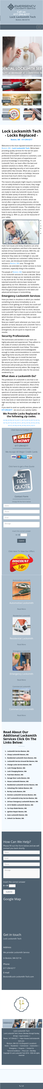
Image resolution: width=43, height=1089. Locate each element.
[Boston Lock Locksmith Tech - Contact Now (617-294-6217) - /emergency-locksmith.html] (12, 114)
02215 (33, 425)
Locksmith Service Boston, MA (18, 751)
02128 (15, 425)
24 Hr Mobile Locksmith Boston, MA (20, 805)
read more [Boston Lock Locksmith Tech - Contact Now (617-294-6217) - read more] (6, 86)
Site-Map (33, 1051)
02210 (28, 425)
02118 (5, 423)
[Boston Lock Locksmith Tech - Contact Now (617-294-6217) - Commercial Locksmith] (21, 710)
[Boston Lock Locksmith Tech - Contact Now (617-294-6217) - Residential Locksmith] (21, 639)
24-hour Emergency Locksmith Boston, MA (22, 802)
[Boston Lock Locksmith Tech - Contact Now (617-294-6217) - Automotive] (7, 83)
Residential (14, 1046)
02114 (28, 420)
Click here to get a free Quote (21, 466)
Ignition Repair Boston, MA (17, 812)
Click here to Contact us (21, 430)
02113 (24, 420)
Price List (25, 1051)
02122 (24, 423)
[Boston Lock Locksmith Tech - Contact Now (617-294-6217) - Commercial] (28, 113)
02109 (10, 420)
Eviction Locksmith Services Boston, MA (21, 795)
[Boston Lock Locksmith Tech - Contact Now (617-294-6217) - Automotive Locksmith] (21, 604)
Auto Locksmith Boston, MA (17, 815)
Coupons (21, 1048)
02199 (24, 425)
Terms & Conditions (13, 1051)
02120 (14, 423)
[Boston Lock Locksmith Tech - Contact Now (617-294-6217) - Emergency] (6, 113)
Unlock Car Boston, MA (15, 818)
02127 (10, 425)
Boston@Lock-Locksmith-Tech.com (18, 976)
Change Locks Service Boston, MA (19, 765)
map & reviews (24, 1036)
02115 (33, 420)
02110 (14, 420)
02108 (5, 420)
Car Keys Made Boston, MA (17, 808)
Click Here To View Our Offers (21, 551)
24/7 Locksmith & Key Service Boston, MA (22, 798)
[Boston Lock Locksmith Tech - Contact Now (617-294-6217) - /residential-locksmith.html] (22, 99)
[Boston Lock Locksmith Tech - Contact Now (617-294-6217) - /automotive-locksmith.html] (22, 85)
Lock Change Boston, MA (16, 768)
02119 (10, 423)
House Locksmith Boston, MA (18, 781)
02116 (37, 420)
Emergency (12, 1048)
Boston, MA (15, 139)
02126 (37, 423)
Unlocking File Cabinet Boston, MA (19, 788)
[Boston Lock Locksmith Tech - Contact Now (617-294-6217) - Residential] (6, 98)
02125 (33, 423)
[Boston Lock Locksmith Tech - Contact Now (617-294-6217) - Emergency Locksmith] (21, 675)
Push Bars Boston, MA (15, 775)
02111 (19, 420)
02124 (28, 423)
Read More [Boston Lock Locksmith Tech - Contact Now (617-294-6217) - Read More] (21, 609)
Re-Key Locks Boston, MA (16, 791)
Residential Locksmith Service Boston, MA (22, 785)
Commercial (24, 1046)
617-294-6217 (22, 14)
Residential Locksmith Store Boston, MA (21, 758)
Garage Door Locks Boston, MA (18, 778)
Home (7, 1046)
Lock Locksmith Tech (20, 148)
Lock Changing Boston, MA (17, 771)
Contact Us (30, 1048)
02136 (19, 425)
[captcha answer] (23, 534)
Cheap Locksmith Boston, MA (18, 755)
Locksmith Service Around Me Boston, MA (22, 761)
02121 (19, 423)
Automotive (34, 1046)
